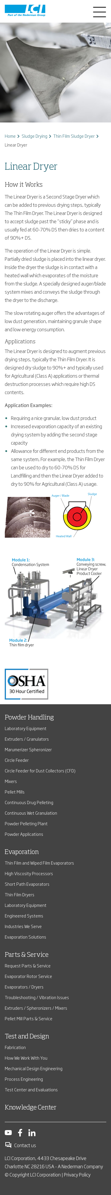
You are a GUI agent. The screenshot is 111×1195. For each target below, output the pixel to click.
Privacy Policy (77, 1174)
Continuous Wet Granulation (31, 813)
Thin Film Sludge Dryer (74, 136)
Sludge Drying (34, 136)
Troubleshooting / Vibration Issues (37, 997)
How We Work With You (26, 1058)
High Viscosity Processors (29, 873)
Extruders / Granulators (27, 739)
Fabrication (15, 1047)
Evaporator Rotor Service (28, 976)
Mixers (11, 781)
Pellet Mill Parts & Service (28, 1018)
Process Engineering (24, 1079)
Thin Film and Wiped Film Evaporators (39, 863)
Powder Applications (24, 834)
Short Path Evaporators (27, 884)
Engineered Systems (24, 915)
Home (10, 136)
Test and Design (27, 1036)
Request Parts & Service (28, 965)
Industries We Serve (23, 926)
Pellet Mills (15, 792)
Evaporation (22, 852)
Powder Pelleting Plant (26, 823)
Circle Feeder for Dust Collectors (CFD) (40, 770)
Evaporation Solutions (25, 937)
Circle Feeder (17, 760)
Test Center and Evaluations (31, 1089)
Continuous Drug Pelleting (29, 802)
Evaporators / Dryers (24, 987)
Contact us (20, 1145)
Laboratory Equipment (25, 728)
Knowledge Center (31, 1108)
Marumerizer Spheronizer (28, 749)
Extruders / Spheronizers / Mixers (36, 1008)
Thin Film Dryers (19, 894)
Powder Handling (29, 718)
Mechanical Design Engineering (33, 1068)
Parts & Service (27, 955)
